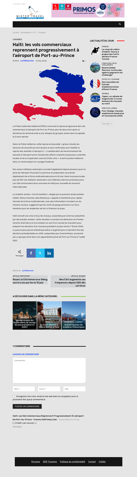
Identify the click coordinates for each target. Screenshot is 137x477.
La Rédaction (27, 61)
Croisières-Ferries (73, 323)
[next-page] (19, 335)
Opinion (105, 46)
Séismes (105, 84)
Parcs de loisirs (109, 98)
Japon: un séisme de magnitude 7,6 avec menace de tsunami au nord (111, 90)
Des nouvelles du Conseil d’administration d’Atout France (112, 77)
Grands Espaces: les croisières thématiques (73, 327)
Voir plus (107, 112)
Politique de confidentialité (72, 462)
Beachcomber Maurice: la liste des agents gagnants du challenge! (112, 65)
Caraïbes (42, 32)
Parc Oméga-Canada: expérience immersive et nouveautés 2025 (112, 102)
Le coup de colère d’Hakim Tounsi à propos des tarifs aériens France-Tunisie (113, 52)
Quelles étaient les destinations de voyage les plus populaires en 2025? (25, 325)
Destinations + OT (28, 32)
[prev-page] (14, 335)
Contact (92, 462)
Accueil (16, 32)
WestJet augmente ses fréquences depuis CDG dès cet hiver (70, 282)
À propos (35, 462)
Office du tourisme (110, 73)
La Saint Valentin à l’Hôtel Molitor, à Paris (49, 327)
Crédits (102, 462)
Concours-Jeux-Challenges (109, 60)
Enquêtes (24, 319)
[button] (120, 24)
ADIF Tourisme (50, 462)
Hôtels (48, 323)
